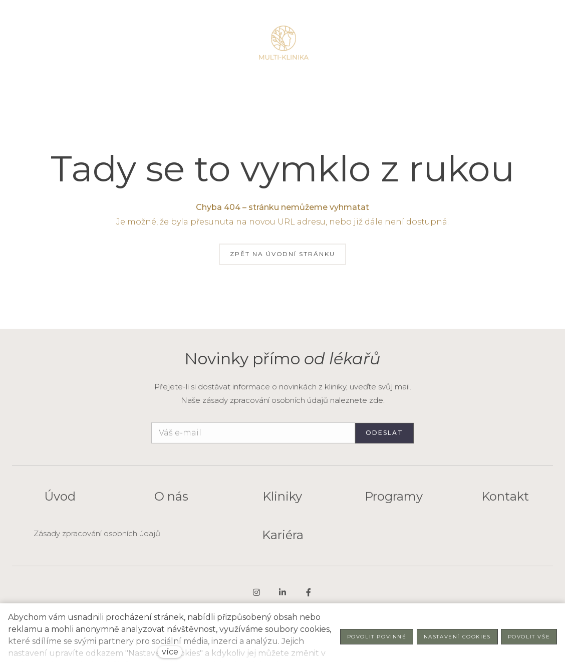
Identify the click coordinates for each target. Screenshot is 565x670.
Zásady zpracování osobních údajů (97, 538)
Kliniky (282, 501)
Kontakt (505, 501)
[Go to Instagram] (256, 597)
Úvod (60, 501)
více (170, 651)
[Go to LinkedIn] (282, 597)
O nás (171, 501)
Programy (394, 501)
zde (376, 400)
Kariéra (283, 539)
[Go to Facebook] (309, 597)
